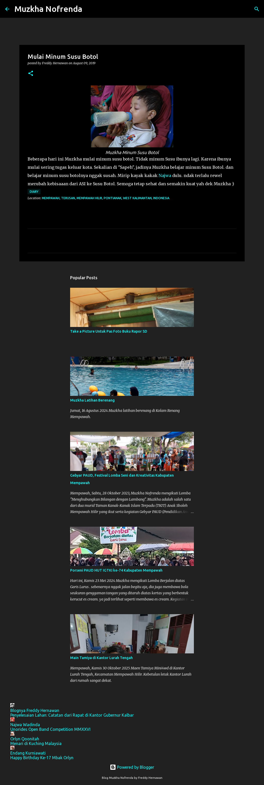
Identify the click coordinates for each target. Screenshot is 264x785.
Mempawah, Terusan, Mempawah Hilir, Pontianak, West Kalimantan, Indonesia (105, 198)
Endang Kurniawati (28, 753)
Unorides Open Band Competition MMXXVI (50, 729)
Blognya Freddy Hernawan (34, 710)
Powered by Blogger (132, 767)
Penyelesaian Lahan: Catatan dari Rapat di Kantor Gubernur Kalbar (72, 715)
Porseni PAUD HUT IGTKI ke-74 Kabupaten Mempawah (116, 570)
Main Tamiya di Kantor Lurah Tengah (101, 658)
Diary (34, 191)
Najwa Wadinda (25, 724)
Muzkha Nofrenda (48, 8)
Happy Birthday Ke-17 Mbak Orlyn (41, 757)
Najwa (165, 175)
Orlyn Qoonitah (24, 738)
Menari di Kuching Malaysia (36, 743)
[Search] (89, 9)
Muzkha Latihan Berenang (92, 400)
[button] (31, 73)
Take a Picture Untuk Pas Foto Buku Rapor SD (108, 331)
